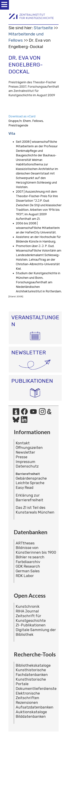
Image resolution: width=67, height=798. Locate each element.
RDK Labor (25, 575)
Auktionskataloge (31, 712)
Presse (21, 457)
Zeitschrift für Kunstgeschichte (31, 618)
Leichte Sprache (30, 483)
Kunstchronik (27, 606)
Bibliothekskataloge (33, 665)
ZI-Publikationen (31, 625)
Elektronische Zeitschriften (28, 695)
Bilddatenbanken (31, 716)
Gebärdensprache (31, 478)
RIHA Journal (27, 611)
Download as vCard (21, 116)
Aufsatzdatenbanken (34, 707)
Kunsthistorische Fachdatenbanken (32, 672)
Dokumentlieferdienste (36, 688)
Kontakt (23, 443)
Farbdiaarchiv (28, 562)
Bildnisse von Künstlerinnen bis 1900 (36, 550)
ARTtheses (25, 543)
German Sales (28, 571)
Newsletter (25, 452)
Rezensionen (27, 702)
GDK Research (28, 566)
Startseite (43, 27)
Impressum (25, 461)
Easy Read (24, 487)
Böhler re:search (30, 557)
